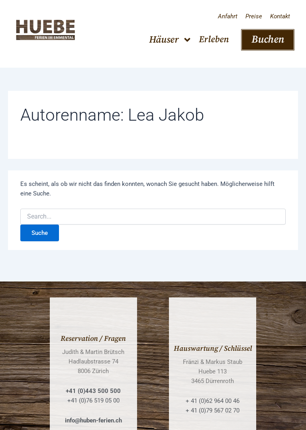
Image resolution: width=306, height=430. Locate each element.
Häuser (170, 40)
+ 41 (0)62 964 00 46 (212, 401)
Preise (253, 16)
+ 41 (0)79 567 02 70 (212, 410)
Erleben (214, 39)
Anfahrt (227, 16)
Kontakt (280, 16)
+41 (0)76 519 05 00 (93, 400)
